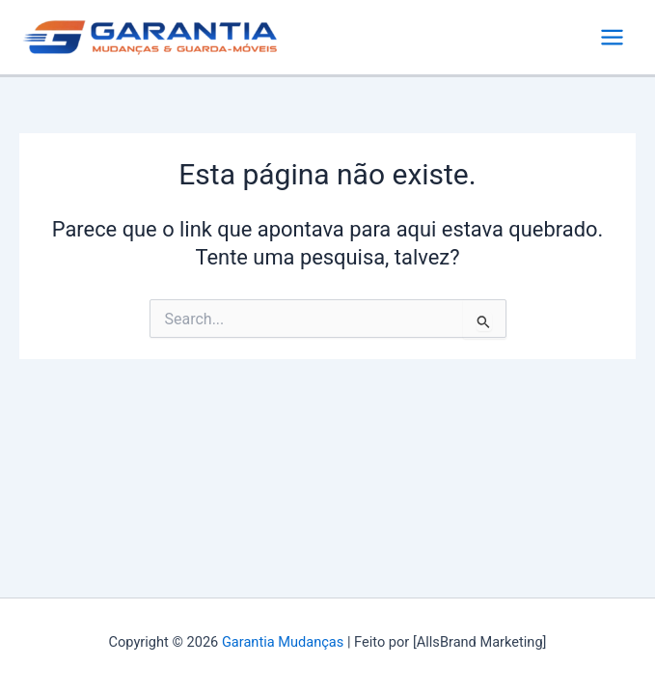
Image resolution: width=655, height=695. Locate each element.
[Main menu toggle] (612, 37)
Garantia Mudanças (282, 642)
